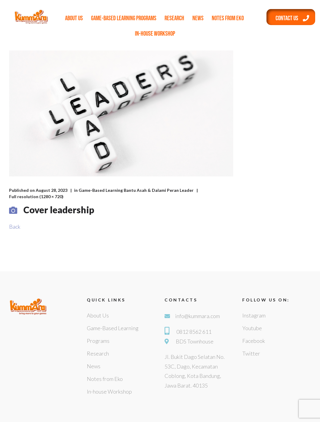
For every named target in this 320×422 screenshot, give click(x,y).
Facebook (253, 340)
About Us (74, 18)
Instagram (254, 315)
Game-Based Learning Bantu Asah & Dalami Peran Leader (136, 190)
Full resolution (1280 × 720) (36, 196)
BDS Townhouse (195, 341)
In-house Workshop (155, 33)
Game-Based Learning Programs (123, 18)
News (198, 18)
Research (174, 18)
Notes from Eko (228, 18)
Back (14, 226)
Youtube (252, 328)
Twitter (251, 353)
